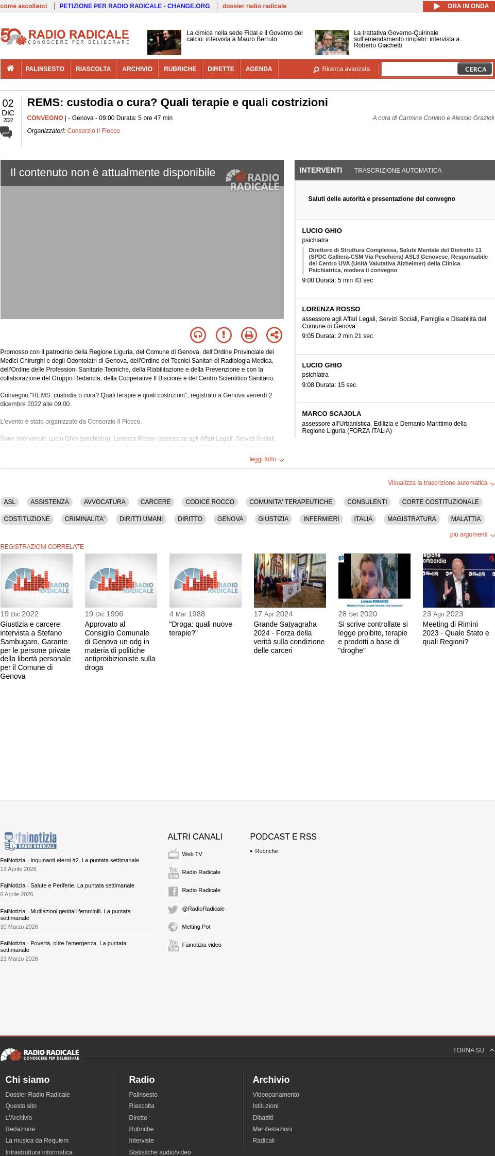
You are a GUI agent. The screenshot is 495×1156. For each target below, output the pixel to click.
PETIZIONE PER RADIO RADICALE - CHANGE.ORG (135, 6)
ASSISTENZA (49, 502)
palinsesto (45, 69)
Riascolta (142, 1106)
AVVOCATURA (105, 502)
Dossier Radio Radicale (38, 1094)
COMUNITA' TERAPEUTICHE (290, 502)
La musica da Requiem (37, 1140)
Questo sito (21, 1106)
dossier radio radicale (254, 6)
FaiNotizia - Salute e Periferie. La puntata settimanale (67, 885)
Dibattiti (263, 1117)
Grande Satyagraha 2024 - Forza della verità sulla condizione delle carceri (289, 637)
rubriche (180, 69)
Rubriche (266, 851)
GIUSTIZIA (274, 519)
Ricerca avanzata (346, 69)
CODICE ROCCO (209, 502)
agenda (259, 69)
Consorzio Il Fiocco (93, 131)
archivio (137, 69)
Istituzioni (266, 1106)
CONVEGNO (45, 118)
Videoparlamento (276, 1094)
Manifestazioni (273, 1129)
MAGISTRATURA (411, 519)
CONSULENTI (367, 502)
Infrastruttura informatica (39, 1152)
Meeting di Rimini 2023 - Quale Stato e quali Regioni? (456, 633)
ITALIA (363, 519)
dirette (221, 69)
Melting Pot (196, 927)
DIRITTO (190, 519)
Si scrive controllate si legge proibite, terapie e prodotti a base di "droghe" (373, 637)
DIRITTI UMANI (141, 519)
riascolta (93, 69)
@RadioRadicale (203, 909)
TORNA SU (468, 1050)
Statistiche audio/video (160, 1152)
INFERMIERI (321, 519)
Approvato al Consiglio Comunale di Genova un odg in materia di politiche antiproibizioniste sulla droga (120, 646)
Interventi (321, 170)
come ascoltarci (24, 6)
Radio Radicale (201, 872)
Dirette (138, 1117)
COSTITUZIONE (27, 519)
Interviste (142, 1140)
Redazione (20, 1129)
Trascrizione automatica (398, 170)
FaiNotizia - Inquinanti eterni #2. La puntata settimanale (70, 860)
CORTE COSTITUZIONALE (440, 502)
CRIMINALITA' (85, 519)
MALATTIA (466, 519)
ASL (10, 502)
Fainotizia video (201, 945)
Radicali (264, 1140)
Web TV (192, 854)
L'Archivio (19, 1117)
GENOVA (230, 519)
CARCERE (156, 502)
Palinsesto (143, 1094)
